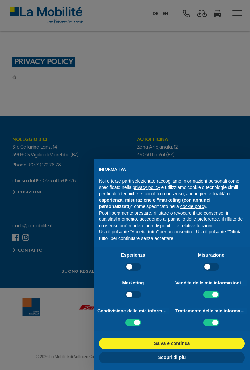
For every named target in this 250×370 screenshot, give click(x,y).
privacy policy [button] (146, 187)
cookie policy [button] (193, 206)
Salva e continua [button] (172, 343)
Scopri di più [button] (172, 357)
